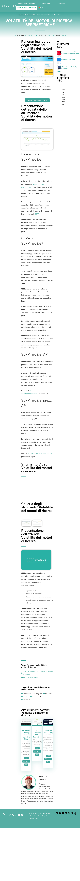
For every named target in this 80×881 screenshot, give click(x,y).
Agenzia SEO (22, 15)
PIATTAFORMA (49, 4)
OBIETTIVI (64, 4)
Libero (63, 35)
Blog (43, 816)
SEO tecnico (29, 35)
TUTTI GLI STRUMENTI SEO (26, 8)
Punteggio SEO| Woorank (68, 59)
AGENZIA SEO (22, 4)
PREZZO (34, 4)
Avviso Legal (34, 818)
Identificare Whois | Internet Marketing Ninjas (26, 735)
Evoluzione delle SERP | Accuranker (48, 733)
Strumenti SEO (31, 15)
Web (49, 35)
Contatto (37, 816)
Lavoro (48, 816)
